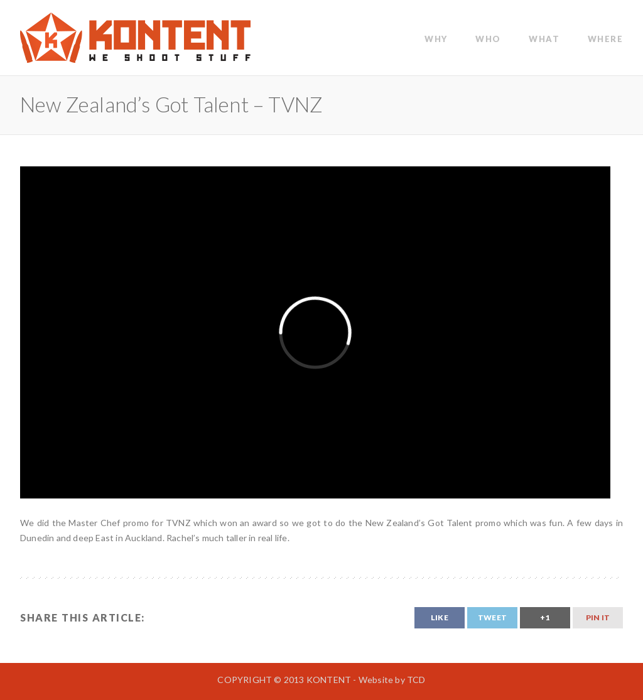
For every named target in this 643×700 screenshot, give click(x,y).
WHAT (544, 39)
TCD (416, 679)
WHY (436, 39)
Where (606, 39)
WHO (488, 39)
